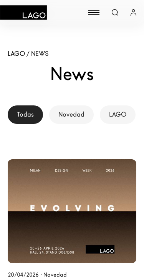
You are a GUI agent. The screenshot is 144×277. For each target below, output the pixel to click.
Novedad (71, 114)
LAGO (117, 114)
